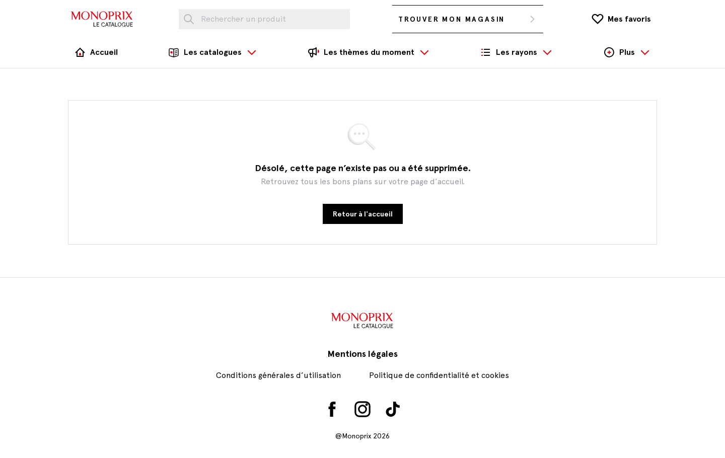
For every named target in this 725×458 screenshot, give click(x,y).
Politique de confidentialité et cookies (439, 375)
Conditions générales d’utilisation (278, 375)
